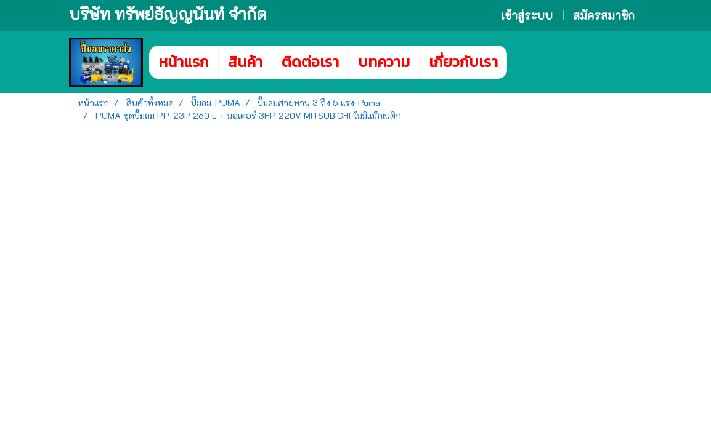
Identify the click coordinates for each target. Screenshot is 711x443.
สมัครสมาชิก (604, 15)
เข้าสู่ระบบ (527, 15)
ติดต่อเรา (310, 62)
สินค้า (245, 62)
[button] (525, 62)
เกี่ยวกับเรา (463, 62)
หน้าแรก (183, 62)
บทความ (384, 62)
